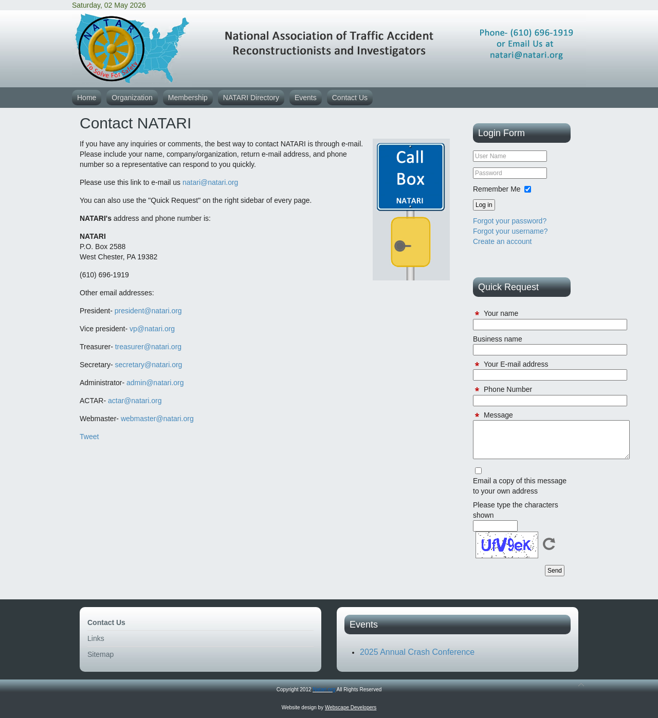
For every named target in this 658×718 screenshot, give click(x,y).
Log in (484, 205)
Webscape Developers (350, 707)
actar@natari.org (134, 400)
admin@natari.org (155, 383)
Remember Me (497, 189)
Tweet (89, 436)
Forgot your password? (509, 221)
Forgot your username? (510, 231)
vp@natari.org (152, 329)
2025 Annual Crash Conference (417, 652)
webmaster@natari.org (157, 418)
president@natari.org (148, 311)
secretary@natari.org (148, 365)
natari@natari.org (210, 182)
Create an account (502, 241)
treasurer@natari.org (148, 347)
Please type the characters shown (515, 510)
